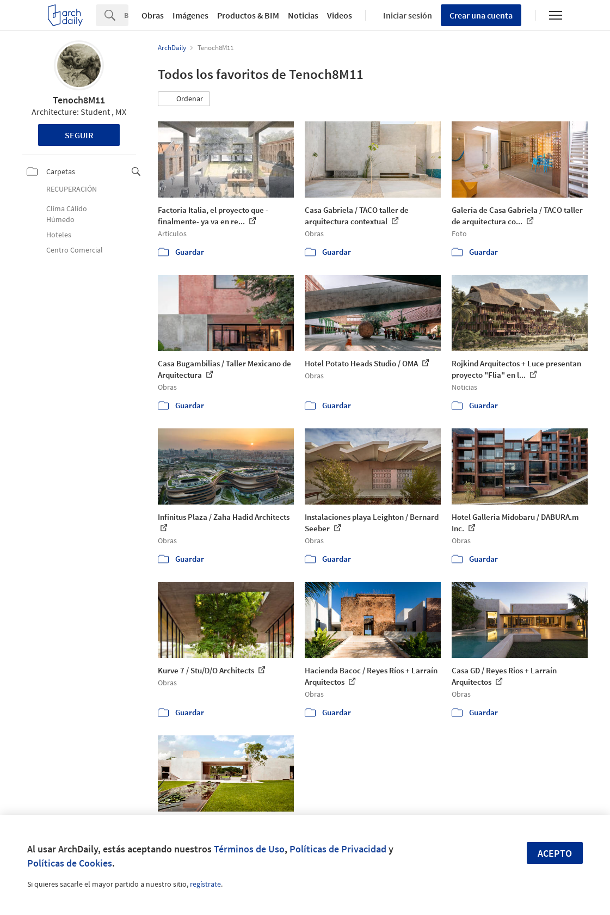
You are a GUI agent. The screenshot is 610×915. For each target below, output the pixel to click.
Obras (152, 15)
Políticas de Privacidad (337, 849)
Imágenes (190, 15)
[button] (184, 99)
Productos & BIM (248, 15)
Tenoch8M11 (79, 100)
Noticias (303, 15)
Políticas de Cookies (69, 863)
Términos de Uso (249, 849)
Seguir (79, 135)
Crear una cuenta (481, 15)
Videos (339, 15)
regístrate (205, 884)
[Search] (126, 15)
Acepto (555, 853)
